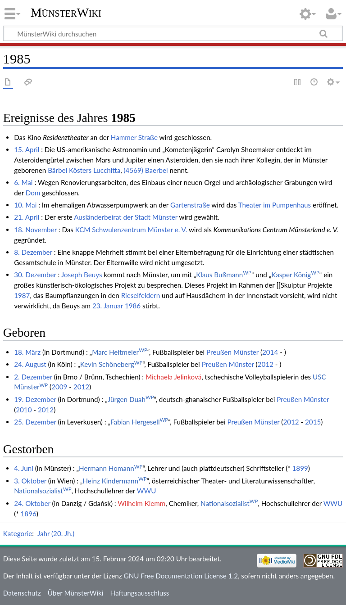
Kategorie (17, 533)
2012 (265, 364)
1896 (28, 514)
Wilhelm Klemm (141, 503)
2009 (59, 387)
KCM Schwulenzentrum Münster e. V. (131, 230)
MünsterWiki (66, 12)
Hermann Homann (110, 468)
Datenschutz (22, 593)
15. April (26, 149)
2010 (24, 410)
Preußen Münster (232, 352)
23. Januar (107, 306)
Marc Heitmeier (119, 352)
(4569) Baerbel (146, 170)
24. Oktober (32, 503)
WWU (146, 491)
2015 (313, 422)
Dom (33, 193)
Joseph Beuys (81, 275)
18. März (27, 352)
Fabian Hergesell (139, 422)
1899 (300, 468)
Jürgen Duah (131, 399)
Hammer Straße (134, 137)
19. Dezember (35, 399)
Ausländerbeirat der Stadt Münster (126, 217)
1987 (22, 295)
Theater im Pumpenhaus (274, 205)
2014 (270, 352)
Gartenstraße (190, 205)
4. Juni (23, 468)
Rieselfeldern (140, 295)
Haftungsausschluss (139, 593)
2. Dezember (33, 377)
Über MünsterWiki (76, 593)
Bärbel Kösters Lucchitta (84, 170)
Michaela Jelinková (173, 377)
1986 (133, 306)
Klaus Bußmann (223, 275)
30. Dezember (35, 275)
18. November (35, 230)
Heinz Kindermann (114, 481)
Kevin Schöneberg (111, 364)
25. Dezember (35, 422)
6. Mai (23, 182)
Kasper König (295, 275)
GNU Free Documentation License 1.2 (181, 576)
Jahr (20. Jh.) (55, 533)
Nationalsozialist (42, 491)
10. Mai (25, 205)
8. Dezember (33, 252)
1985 (123, 118)
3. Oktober (30, 481)
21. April (26, 217)
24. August (30, 364)
